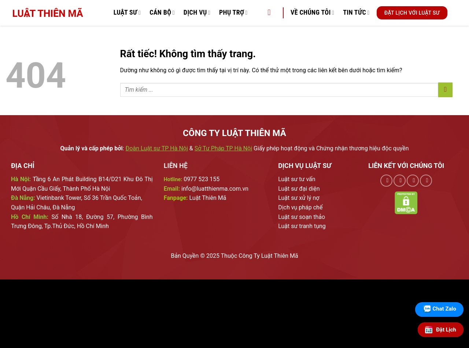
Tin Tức (356, 12)
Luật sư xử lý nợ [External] (298, 197)
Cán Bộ (162, 12)
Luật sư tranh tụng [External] (302, 226)
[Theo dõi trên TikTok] (400, 181)
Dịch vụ (197, 12)
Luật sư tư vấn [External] (296, 179)
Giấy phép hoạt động (280, 148)
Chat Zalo (444, 308)
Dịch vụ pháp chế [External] (300, 207)
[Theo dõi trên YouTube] (426, 181)
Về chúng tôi (312, 12)
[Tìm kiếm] (271, 13)
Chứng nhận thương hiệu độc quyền (362, 148)
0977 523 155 (201, 179)
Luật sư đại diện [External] (299, 188)
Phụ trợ (233, 12)
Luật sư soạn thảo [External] (301, 216)
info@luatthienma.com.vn (214, 188)
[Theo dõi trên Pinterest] (413, 181)
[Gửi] (445, 90)
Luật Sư (127, 12)
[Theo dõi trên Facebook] (386, 181)
